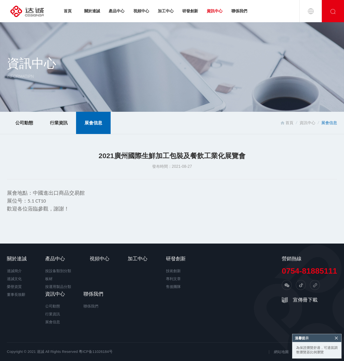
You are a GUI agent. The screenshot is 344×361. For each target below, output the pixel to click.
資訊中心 (215, 11)
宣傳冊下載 (305, 300)
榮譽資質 (14, 287)
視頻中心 (141, 11)
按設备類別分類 (58, 271)
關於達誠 (92, 11)
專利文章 (173, 279)
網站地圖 (281, 352)
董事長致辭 (16, 294)
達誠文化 (14, 279)
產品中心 (116, 11)
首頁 (68, 11)
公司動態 (24, 122)
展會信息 (93, 122)
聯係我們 (239, 11)
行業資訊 (59, 122)
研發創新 (190, 11)
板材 (49, 279)
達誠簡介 (14, 271)
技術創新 (173, 271)
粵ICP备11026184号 (96, 351)
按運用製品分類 (58, 287)
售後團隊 (173, 287)
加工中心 (166, 11)
